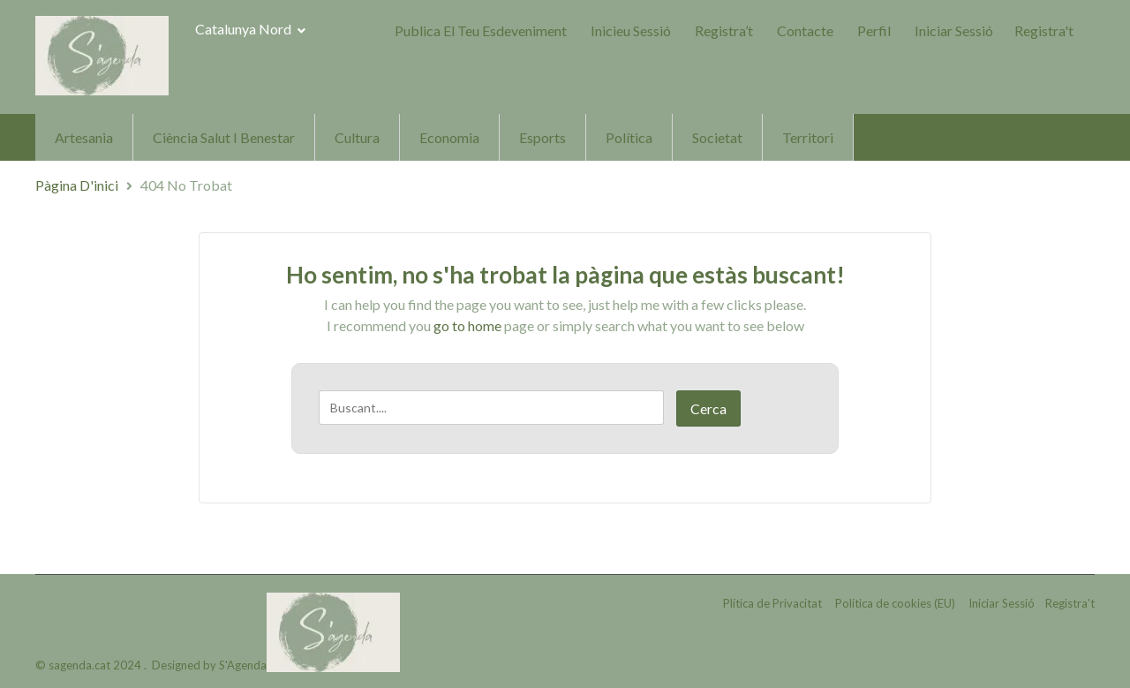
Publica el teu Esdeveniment (481, 30)
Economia (449, 137)
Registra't (1044, 30)
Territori (807, 137)
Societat (717, 137)
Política (629, 137)
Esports (542, 137)
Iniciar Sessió (954, 30)
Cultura (357, 137)
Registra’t (724, 30)
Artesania (84, 137)
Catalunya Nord (250, 28)
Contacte (805, 30)
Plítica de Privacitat (772, 603)
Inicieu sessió (631, 30)
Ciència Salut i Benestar (224, 137)
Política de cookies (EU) (895, 603)
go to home (467, 325)
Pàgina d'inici (76, 185)
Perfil (874, 30)
